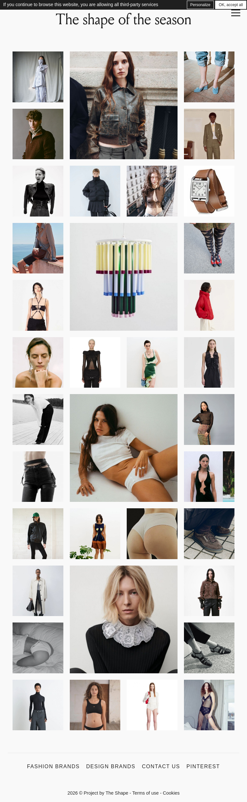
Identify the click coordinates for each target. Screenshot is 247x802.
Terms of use (145, 793)
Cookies (171, 793)
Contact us (161, 766)
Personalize (200, 5)
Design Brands (110, 766)
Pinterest (203, 766)
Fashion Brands (53, 766)
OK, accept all (231, 5)
